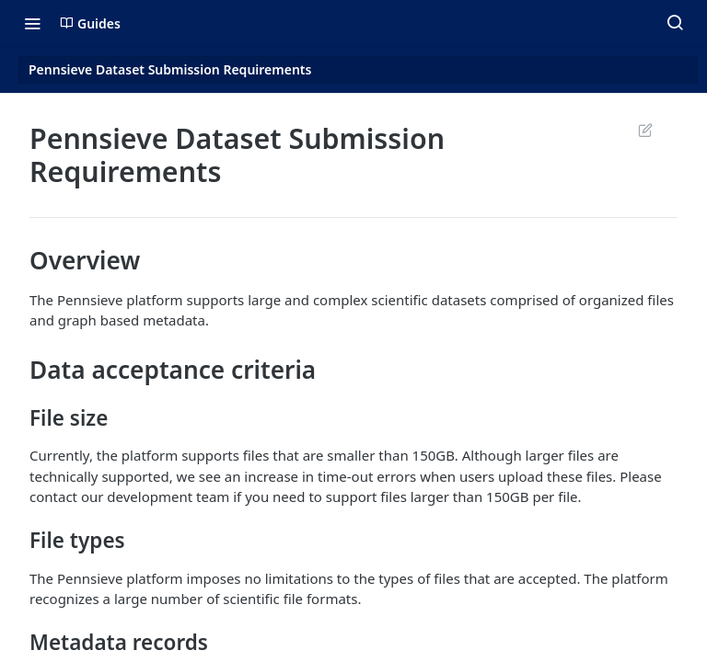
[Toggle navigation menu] (32, 23)
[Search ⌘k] (675, 23)
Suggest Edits (644, 129)
